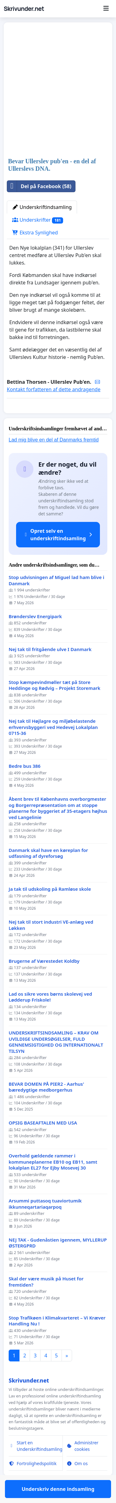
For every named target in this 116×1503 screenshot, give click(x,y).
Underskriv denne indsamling (58, 417)
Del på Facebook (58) (39, 186)
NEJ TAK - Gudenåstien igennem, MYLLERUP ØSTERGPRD (58, 1261)
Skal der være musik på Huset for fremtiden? (46, 1300)
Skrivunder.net (24, 9)
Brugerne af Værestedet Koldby (44, 979)
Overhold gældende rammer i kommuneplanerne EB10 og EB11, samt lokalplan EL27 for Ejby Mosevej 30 (53, 1180)
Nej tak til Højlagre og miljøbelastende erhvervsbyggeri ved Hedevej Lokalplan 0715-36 (53, 745)
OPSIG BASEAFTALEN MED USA (43, 1141)
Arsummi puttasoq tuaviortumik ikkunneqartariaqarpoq (45, 1222)
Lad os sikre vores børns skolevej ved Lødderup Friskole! (50, 1015)
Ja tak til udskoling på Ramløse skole (50, 907)
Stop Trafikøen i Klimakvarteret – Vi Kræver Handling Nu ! (57, 1339)
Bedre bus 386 (25, 784)
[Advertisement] (58, 90)
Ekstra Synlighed (35, 232)
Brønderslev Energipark (35, 634)
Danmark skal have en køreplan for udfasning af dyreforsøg (48, 871)
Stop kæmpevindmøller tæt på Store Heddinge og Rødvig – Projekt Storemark (54, 703)
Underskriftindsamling (42, 207)
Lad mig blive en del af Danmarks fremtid (54, 457)
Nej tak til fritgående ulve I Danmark (50, 667)
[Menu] (106, 8)
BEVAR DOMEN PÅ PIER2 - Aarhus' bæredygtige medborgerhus (46, 1105)
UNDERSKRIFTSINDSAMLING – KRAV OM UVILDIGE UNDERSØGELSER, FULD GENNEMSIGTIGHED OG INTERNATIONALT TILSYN (56, 1060)
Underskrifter (37, 220)
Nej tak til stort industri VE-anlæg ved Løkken (51, 943)
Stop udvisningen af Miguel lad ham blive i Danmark (56, 598)
